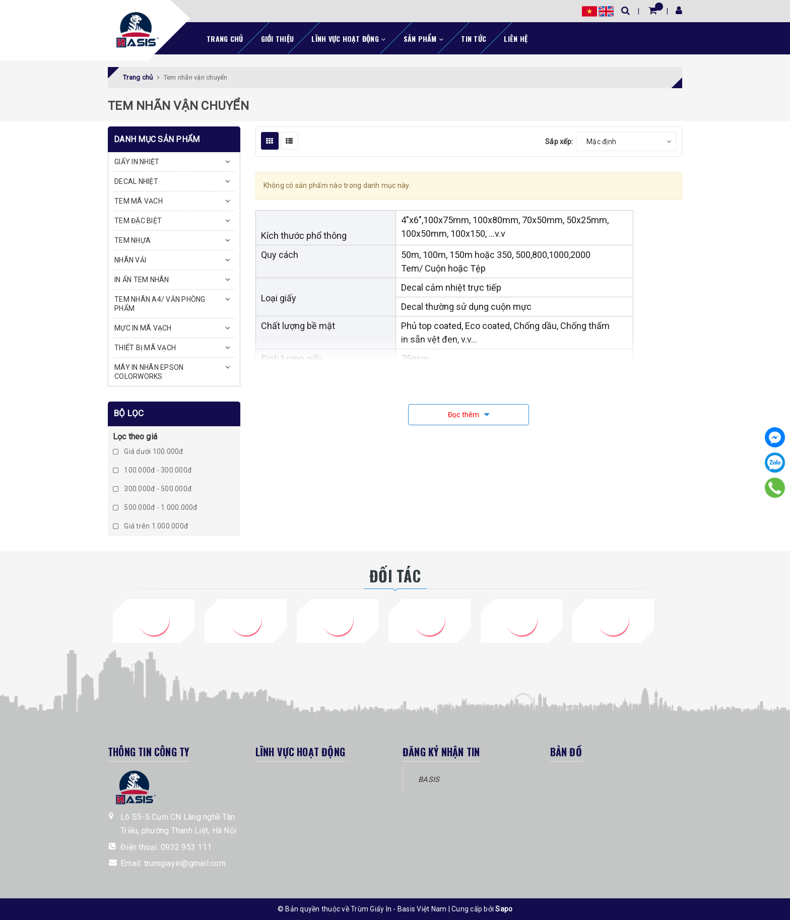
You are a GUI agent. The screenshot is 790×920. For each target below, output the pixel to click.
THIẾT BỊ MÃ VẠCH (145, 348)
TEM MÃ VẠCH (138, 201)
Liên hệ (516, 38)
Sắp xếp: (559, 142)
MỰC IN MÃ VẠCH (143, 328)
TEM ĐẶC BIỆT (138, 221)
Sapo (503, 909)
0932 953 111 (186, 847)
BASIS (428, 779)
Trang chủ (225, 38)
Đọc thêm (464, 415)
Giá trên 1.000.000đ (150, 526)
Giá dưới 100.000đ (148, 451)
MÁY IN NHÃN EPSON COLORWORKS (148, 371)
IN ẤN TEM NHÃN (141, 280)
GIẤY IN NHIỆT (136, 162)
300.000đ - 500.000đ (152, 489)
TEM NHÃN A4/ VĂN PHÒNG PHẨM (160, 303)
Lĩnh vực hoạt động (348, 38)
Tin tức (473, 38)
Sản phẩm (424, 38)
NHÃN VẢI (130, 260)
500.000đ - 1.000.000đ (155, 507)
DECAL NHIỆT (136, 181)
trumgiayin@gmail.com (185, 863)
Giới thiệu (277, 38)
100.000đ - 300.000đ (152, 470)
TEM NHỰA (132, 240)
